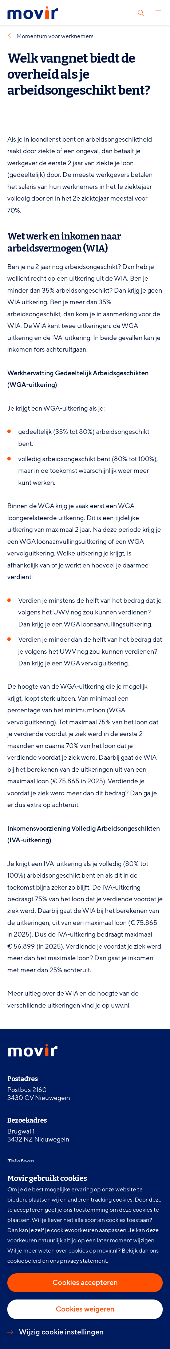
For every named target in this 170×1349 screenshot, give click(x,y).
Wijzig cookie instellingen (61, 1332)
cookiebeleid (24, 1261)
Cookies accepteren (85, 1282)
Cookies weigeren (85, 1309)
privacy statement (83, 1261)
